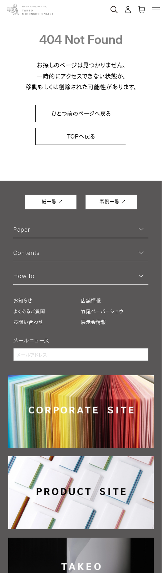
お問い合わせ (28, 322)
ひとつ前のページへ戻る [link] (81, 113)
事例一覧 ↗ (112, 201)
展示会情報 (93, 322)
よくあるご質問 (29, 311)
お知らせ (22, 300)
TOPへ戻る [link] (81, 136)
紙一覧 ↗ (52, 201)
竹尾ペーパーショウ (102, 311)
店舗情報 (91, 300)
